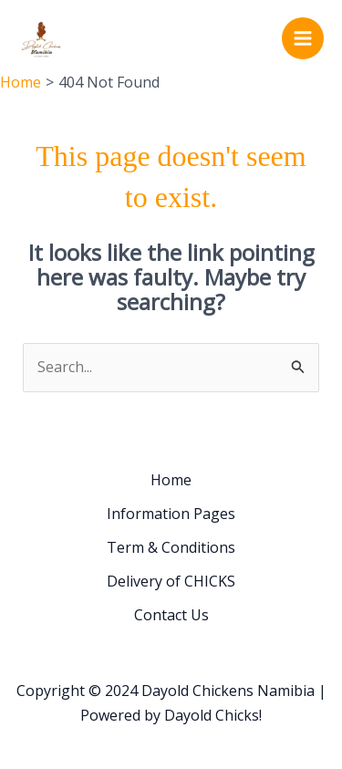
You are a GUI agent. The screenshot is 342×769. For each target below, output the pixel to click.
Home (171, 480)
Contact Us (171, 615)
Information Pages (171, 514)
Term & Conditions (171, 547)
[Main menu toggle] (303, 38)
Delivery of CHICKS (171, 581)
